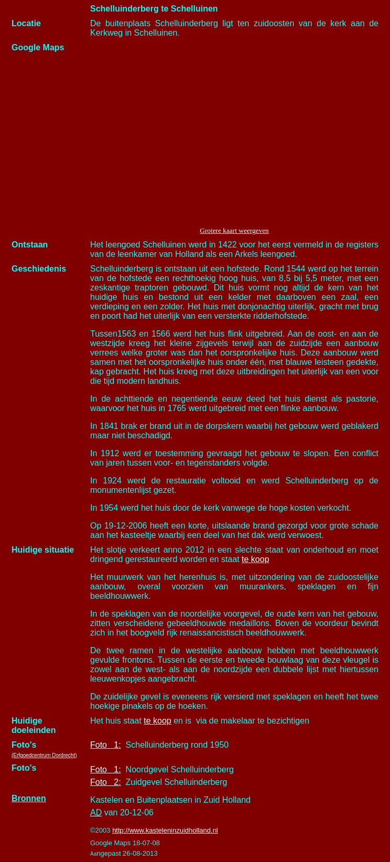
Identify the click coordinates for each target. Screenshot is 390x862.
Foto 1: (105, 744)
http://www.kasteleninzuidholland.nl (165, 830)
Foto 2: (105, 782)
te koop (255, 559)
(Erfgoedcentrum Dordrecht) (44, 755)
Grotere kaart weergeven (234, 230)
